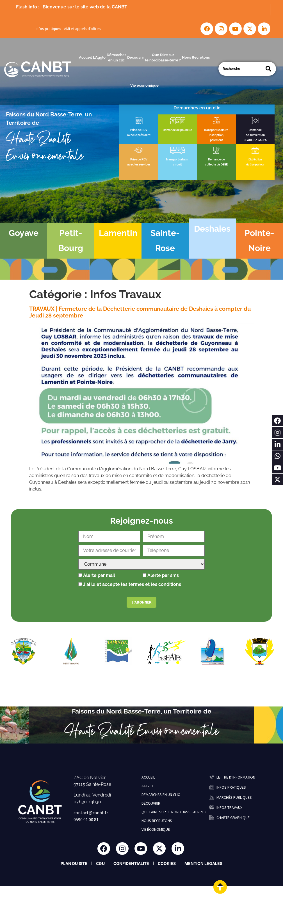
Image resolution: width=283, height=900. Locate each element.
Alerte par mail (96, 575)
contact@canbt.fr (91, 812)
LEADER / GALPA (255, 140)
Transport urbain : (177, 159)
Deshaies (212, 229)
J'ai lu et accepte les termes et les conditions (132, 584)
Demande (255, 130)
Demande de (216, 159)
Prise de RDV (138, 130)
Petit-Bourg (70, 240)
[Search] (268, 69)
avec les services (138, 164)
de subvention (255, 135)
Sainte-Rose (165, 240)
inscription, (216, 135)
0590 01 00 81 (86, 819)
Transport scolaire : (216, 130)
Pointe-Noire (259, 240)
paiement (216, 140)
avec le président (138, 135)
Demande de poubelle (177, 130)
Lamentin (118, 233)
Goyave (23, 233)
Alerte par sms (161, 575)
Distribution (255, 159)
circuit (177, 164)
